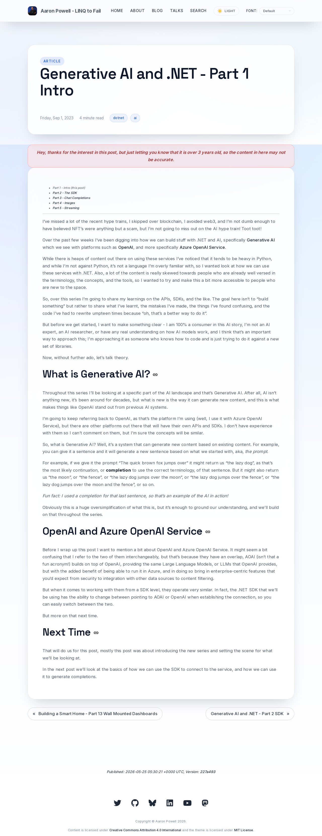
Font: (251, 11)
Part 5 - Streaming (66, 208)
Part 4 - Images (64, 203)
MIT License (243, 830)
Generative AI (261, 239)
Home (117, 10)
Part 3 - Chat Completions (71, 198)
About (137, 10)
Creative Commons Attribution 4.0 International (145, 830)
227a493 (207, 772)
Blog (157, 10)
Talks (176, 10)
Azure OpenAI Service (202, 247)
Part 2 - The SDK (65, 193)
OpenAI (125, 247)
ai (135, 118)
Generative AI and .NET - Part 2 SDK (247, 713)
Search (198, 10)
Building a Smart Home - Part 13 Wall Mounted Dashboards (97, 713)
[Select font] (276, 11)
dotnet (118, 118)
